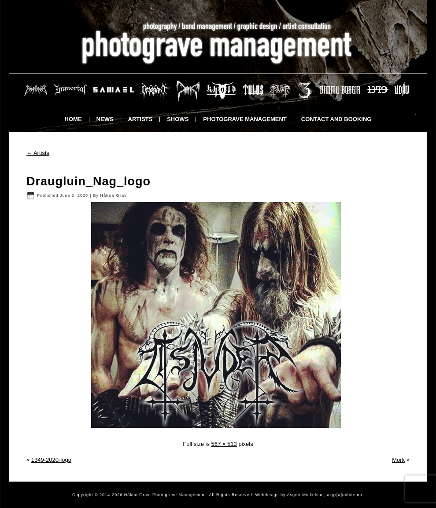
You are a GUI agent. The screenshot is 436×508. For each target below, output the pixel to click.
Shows (177, 119)
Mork (398, 459)
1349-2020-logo (51, 459)
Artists (140, 119)
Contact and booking (336, 119)
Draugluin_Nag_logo (88, 181)
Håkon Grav (113, 195)
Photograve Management (244, 119)
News (105, 119)
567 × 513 (224, 444)
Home (73, 119)
